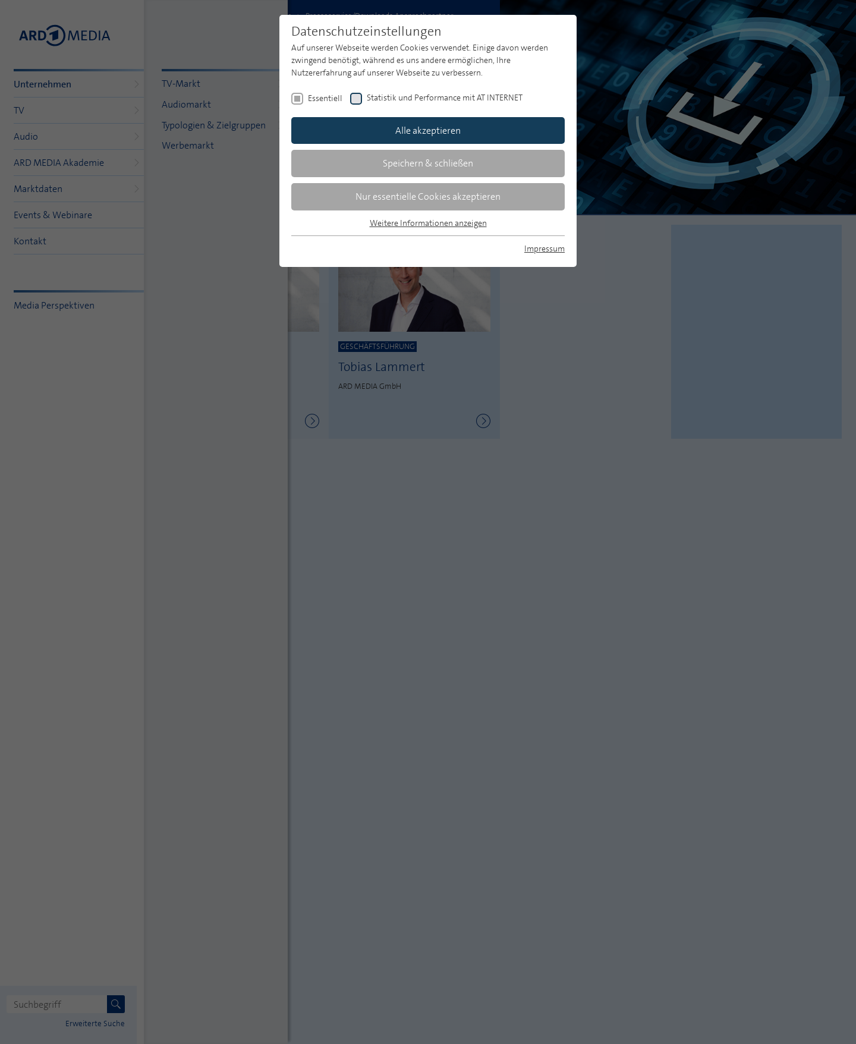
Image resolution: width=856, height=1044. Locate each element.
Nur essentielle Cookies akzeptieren (428, 196)
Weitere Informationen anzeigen (428, 223)
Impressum (544, 248)
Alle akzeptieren (428, 130)
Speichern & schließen (428, 163)
